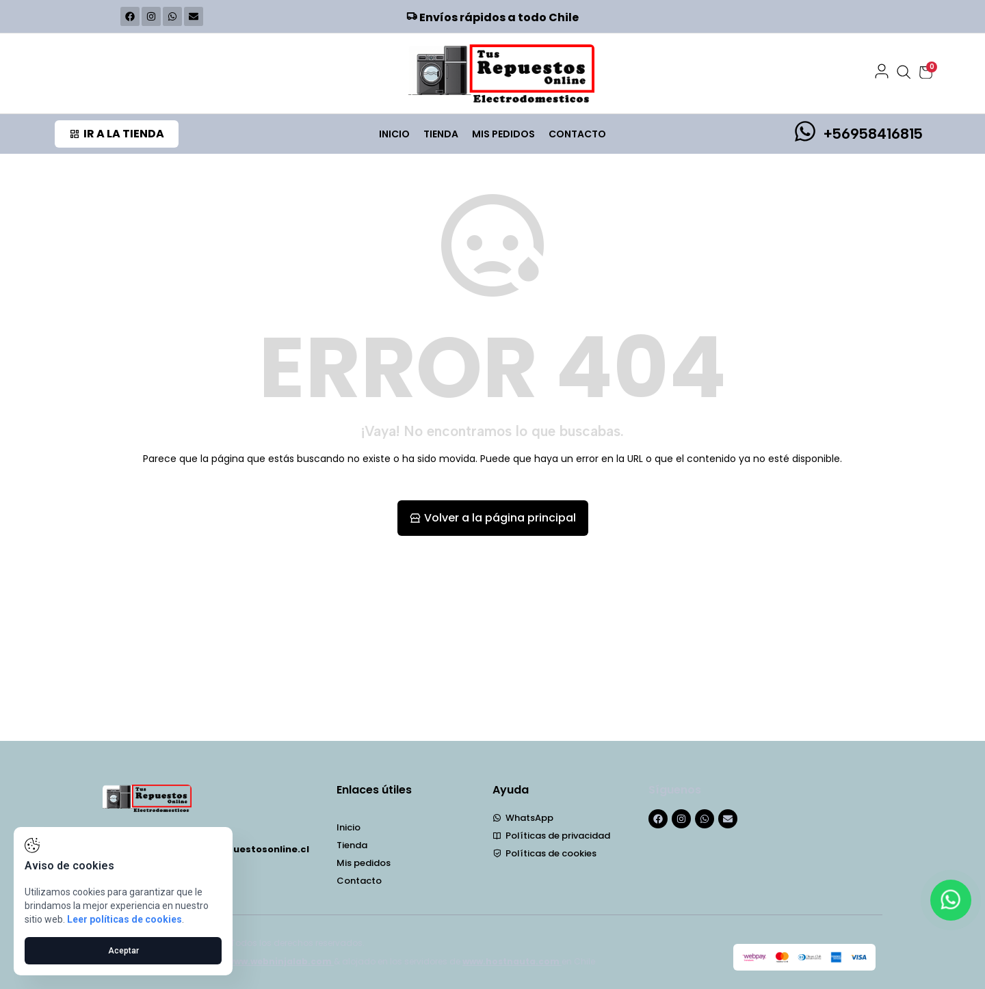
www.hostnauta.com (512, 961)
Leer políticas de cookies (124, 919)
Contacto (577, 134)
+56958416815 (873, 133)
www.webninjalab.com (280, 961)
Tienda (440, 134)
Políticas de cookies (544, 854)
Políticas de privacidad (551, 836)
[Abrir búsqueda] (904, 72)
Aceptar (123, 951)
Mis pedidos (503, 134)
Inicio (394, 134)
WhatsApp (522, 818)
